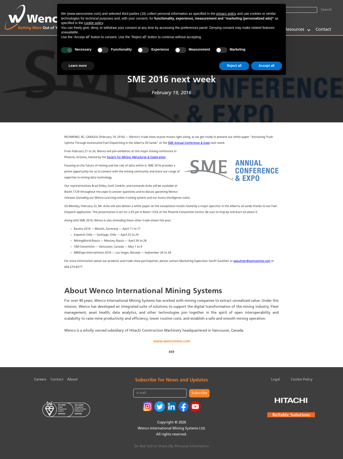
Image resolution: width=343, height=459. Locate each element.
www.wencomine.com (171, 341)
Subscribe (199, 393)
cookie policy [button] (93, 23)
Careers (40, 379)
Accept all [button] (266, 66)
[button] (297, 29)
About (72, 379)
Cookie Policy (302, 379)
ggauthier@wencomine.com (251, 261)
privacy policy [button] (226, 14)
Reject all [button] (234, 66)
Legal (275, 379)
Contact (323, 29)
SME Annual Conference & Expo (189, 143)
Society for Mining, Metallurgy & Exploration (136, 157)
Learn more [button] (78, 66)
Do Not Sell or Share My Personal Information (171, 446)
